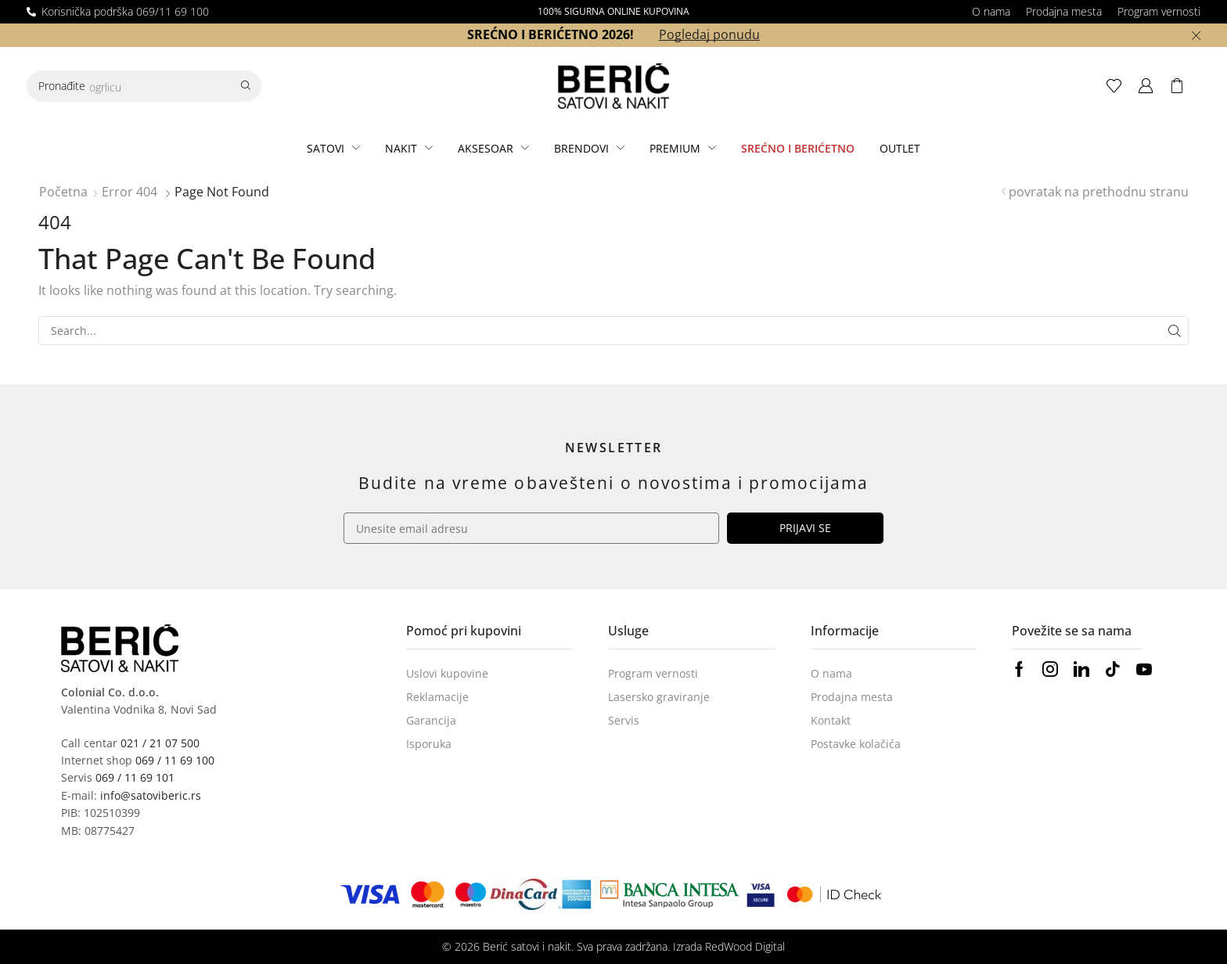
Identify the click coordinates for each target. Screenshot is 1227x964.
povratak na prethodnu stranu (1099, 191)
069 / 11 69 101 (135, 777)
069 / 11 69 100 (174, 760)
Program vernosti (1158, 11)
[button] (1118, 86)
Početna (63, 191)
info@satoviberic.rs (150, 795)
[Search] (245, 86)
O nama (991, 11)
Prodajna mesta (1064, 11)
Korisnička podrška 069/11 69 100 (125, 11)
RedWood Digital (745, 946)
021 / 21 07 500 (160, 743)
